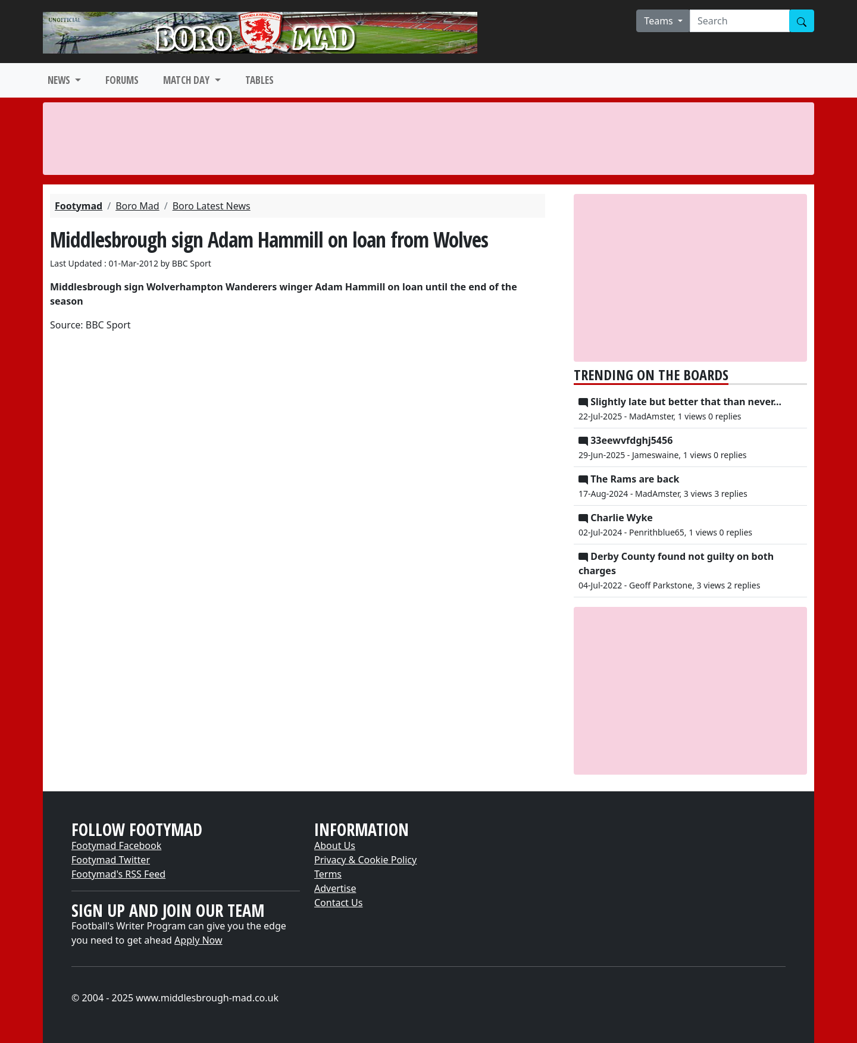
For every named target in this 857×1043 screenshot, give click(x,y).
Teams (659, 20)
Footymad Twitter (110, 859)
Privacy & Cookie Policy (365, 859)
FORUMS (122, 80)
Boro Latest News (212, 205)
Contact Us (338, 902)
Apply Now (198, 940)
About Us (334, 845)
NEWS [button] (60, 80)
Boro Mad (137, 205)
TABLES (259, 80)
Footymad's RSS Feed (118, 874)
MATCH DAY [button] (187, 80)
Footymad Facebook (116, 845)
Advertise (335, 888)
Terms (328, 874)
